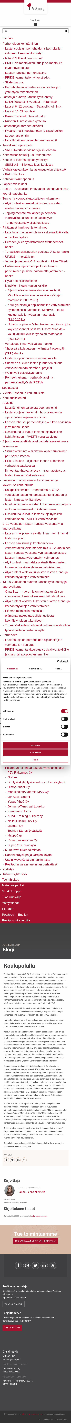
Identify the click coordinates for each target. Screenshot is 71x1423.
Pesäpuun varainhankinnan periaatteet (31, 864)
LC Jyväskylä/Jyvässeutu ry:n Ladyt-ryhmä (36, 782)
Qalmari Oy (15, 825)
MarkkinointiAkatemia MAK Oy (28, 791)
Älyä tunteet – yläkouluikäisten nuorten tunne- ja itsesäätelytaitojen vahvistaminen (37, 603)
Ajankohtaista (12, 945)
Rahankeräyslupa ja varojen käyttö (28, 855)
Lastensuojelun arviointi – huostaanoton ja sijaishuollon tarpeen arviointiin (33, 415)
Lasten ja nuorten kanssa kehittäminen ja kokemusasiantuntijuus (30, 482)
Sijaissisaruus (14, 82)
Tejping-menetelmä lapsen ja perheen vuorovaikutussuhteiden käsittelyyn (30, 215)
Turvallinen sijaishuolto (18, 145)
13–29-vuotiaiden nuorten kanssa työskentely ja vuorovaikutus (35, 584)
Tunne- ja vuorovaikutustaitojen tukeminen (31, 198)
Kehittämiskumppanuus (18, 179)
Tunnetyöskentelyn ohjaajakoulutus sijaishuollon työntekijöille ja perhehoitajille (37, 628)
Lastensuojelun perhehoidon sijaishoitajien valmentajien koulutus (33, 642)
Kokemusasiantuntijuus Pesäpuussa (27, 155)
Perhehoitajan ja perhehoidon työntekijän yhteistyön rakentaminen (32, 89)
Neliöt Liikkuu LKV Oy (22, 821)
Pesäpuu (35, 7)
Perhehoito (10, 635)
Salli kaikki (35, 745)
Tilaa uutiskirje (11, 897)
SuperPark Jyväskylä (22, 845)
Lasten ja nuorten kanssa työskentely (28, 97)
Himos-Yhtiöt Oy (19, 787)
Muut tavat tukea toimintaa (23, 850)
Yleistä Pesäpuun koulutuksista (24, 393)
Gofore (12, 777)
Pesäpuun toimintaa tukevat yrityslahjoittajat (34, 767)
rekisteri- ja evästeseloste (32, 1414)
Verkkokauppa (11, 891)
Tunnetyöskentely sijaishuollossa (27, 222)
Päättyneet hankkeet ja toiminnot (25, 227)
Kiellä (35, 760)
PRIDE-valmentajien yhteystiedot (27, 77)
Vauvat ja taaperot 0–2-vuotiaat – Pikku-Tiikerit (36, 261)
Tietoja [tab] (58, 669)
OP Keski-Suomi (19, 796)
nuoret (43, 1216)
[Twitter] (12, 1160)
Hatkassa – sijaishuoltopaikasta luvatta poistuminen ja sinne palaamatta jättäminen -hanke (35, 271)
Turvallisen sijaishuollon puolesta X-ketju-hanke (37, 251)
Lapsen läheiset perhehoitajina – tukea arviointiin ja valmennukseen (38, 424)
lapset (38, 1216)
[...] (24, 1160)
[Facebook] (6, 1160)
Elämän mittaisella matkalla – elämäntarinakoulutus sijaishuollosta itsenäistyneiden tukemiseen (29, 615)
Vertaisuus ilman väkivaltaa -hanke (28, 343)
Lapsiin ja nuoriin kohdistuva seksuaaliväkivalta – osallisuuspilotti (37, 235)
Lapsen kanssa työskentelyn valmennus (32, 557)
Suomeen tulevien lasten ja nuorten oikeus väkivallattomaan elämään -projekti (33, 365)
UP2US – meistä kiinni (20, 256)
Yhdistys (8, 869)
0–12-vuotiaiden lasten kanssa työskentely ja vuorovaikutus (33, 526)
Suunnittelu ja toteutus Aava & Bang (53, 1419)
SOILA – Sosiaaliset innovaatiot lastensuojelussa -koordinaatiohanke (36, 191)
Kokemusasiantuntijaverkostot (25, 116)
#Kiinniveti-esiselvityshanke (23, 372)
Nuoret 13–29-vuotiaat (20, 111)
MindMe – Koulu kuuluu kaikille (26, 285)
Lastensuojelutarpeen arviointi (23, 126)
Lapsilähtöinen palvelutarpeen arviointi (31, 140)
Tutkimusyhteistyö (15, 874)
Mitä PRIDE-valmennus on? (24, 58)
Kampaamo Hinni (19, 811)
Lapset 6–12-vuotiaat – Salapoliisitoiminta (33, 106)
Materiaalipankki (13, 885)
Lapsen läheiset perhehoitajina (25, 72)
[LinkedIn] (18, 1160)
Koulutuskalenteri (14, 398)
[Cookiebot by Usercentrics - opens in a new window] (57, 661)
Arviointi (8, 402)
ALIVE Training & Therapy (25, 816)
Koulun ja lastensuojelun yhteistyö (25, 159)
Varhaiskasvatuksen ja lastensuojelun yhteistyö (34, 169)
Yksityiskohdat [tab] (35, 669)
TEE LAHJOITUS (12, 1328)
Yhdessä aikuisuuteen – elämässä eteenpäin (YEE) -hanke (35, 351)
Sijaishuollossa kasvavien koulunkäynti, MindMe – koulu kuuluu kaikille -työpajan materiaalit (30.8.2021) (35, 295)
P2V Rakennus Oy (20, 772)
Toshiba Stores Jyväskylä (25, 830)
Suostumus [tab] (12, 669)
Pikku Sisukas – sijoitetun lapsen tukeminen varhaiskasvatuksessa (34, 463)
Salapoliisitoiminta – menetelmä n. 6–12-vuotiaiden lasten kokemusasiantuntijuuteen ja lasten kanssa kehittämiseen (36, 494)
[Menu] (35, 22)
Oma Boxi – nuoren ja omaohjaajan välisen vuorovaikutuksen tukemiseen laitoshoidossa (35, 594)
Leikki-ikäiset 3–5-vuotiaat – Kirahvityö (31, 101)
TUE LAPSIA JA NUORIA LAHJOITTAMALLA (35, 1241)
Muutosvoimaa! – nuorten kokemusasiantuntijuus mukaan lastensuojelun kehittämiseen (38, 507)
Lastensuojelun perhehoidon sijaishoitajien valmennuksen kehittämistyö (33, 51)
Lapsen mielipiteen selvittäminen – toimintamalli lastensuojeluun (37, 536)
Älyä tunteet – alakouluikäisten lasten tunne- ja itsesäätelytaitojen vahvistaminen (36, 574)
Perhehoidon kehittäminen (20, 43)
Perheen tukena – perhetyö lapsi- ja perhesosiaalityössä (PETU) (29, 380)
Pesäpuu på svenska (16, 920)
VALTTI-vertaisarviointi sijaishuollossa (30, 150)
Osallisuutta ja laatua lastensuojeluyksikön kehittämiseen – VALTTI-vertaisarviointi (33, 434)
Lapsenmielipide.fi (15, 184)
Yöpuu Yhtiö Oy (18, 801)
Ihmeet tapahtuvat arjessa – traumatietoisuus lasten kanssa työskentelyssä (35, 473)
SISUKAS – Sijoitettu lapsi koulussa (29, 164)
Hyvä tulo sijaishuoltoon (21, 280)
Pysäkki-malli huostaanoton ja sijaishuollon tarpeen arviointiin (34, 133)
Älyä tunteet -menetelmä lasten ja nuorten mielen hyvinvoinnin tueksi (33, 206)
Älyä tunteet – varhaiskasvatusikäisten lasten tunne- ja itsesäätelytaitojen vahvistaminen (35, 565)
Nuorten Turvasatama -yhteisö (25, 121)
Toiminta (7, 38)
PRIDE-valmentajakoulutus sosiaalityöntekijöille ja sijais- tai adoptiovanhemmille (37, 652)
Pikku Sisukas (14, 174)
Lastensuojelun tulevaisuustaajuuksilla (31, 358)
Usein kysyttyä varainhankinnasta (27, 859)
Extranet (7, 908)
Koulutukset (10, 387)
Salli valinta (35, 753)
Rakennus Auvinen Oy (23, 840)
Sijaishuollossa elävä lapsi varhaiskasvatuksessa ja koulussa (35, 444)
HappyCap (15, 835)
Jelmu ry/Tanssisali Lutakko (26, 806)
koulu (33, 1216)
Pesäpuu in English (15, 914)
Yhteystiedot (10, 903)
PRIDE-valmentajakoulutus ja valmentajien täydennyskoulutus (34, 65)
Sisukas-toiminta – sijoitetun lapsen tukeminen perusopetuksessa (36, 453)
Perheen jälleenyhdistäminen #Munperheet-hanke (34, 244)
